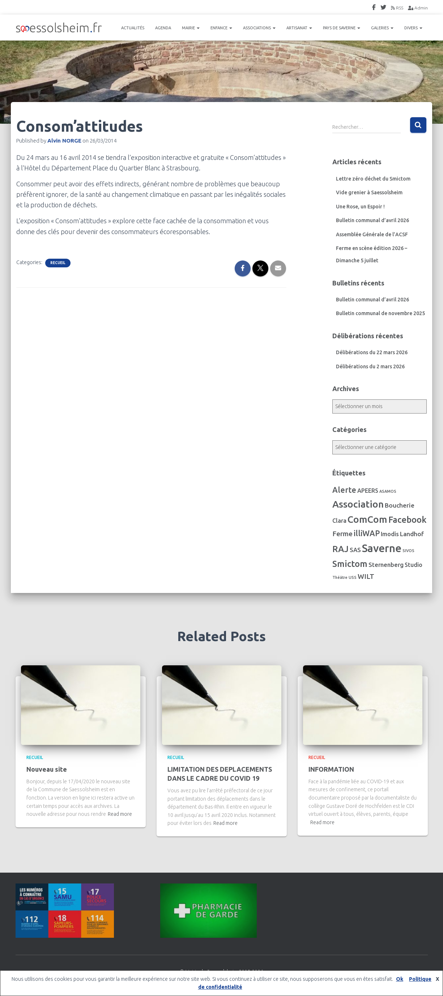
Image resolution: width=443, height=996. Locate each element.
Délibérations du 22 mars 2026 (372, 352)
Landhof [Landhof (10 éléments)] (412, 533)
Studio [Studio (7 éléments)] (413, 564)
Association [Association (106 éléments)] (358, 504)
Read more (120, 814)
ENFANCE (221, 28)
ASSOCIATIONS (259, 28)
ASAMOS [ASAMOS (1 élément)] (387, 491)
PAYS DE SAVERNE (341, 28)
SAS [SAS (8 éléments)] (355, 550)
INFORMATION (331, 769)
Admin (418, 7)
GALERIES (382, 28)
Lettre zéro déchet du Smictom (373, 179)
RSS (397, 7)
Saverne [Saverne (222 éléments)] (381, 548)
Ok (399, 979)
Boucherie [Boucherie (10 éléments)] (399, 505)
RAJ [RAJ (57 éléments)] (340, 549)
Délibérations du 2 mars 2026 (370, 366)
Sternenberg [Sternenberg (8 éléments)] (386, 564)
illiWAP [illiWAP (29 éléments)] (367, 533)
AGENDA (163, 28)
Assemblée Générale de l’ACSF (372, 234)
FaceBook (374, 8)
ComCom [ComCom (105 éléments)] (367, 519)
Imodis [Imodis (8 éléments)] (390, 534)
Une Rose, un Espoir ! (360, 206)
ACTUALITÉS (132, 28)
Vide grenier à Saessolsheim (369, 192)
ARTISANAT (299, 28)
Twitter (383, 8)
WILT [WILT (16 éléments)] (366, 576)
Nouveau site (46, 769)
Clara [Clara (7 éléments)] (339, 520)
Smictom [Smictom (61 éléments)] (349, 564)
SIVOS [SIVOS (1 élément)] (408, 550)
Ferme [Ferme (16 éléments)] (342, 534)
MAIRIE (191, 28)
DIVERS (413, 28)
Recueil (57, 263)
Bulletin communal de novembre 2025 (380, 313)
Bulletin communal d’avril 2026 (372, 220)
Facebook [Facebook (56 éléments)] (407, 520)
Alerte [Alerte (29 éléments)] (344, 490)
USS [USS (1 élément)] (353, 577)
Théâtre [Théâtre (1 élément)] (340, 577)
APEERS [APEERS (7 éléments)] (367, 490)
